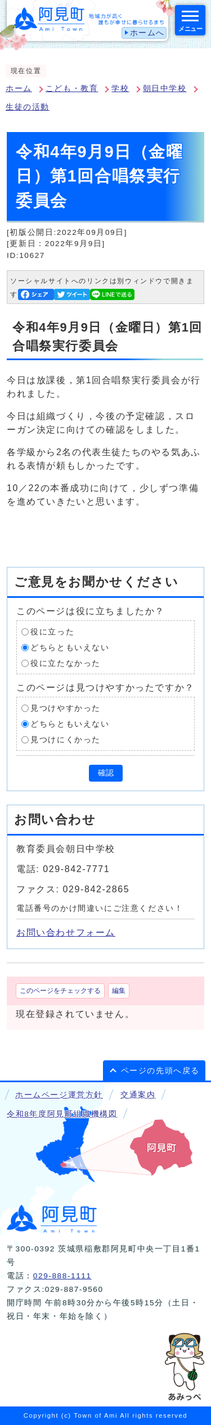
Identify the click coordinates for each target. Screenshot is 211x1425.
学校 (120, 88)
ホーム (19, 88)
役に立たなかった (65, 663)
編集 (118, 991)
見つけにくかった (65, 740)
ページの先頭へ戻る (160, 1071)
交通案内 (137, 1095)
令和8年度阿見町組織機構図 (62, 1114)
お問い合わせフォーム (65, 932)
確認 (106, 773)
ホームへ (147, 33)
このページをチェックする (60, 991)
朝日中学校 (165, 88)
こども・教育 (72, 88)
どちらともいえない (69, 647)
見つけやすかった (65, 708)
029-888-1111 (62, 1276)
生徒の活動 (28, 107)
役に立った (52, 632)
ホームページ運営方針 (59, 1095)
